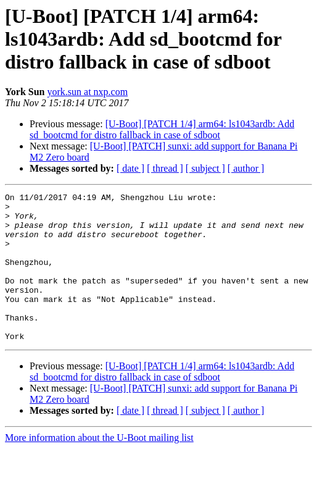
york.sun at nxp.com (87, 91)
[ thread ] (165, 168)
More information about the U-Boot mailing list (99, 467)
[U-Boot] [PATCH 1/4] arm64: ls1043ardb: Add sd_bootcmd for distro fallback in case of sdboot (162, 129)
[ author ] (246, 168)
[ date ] (130, 168)
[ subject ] (205, 168)
